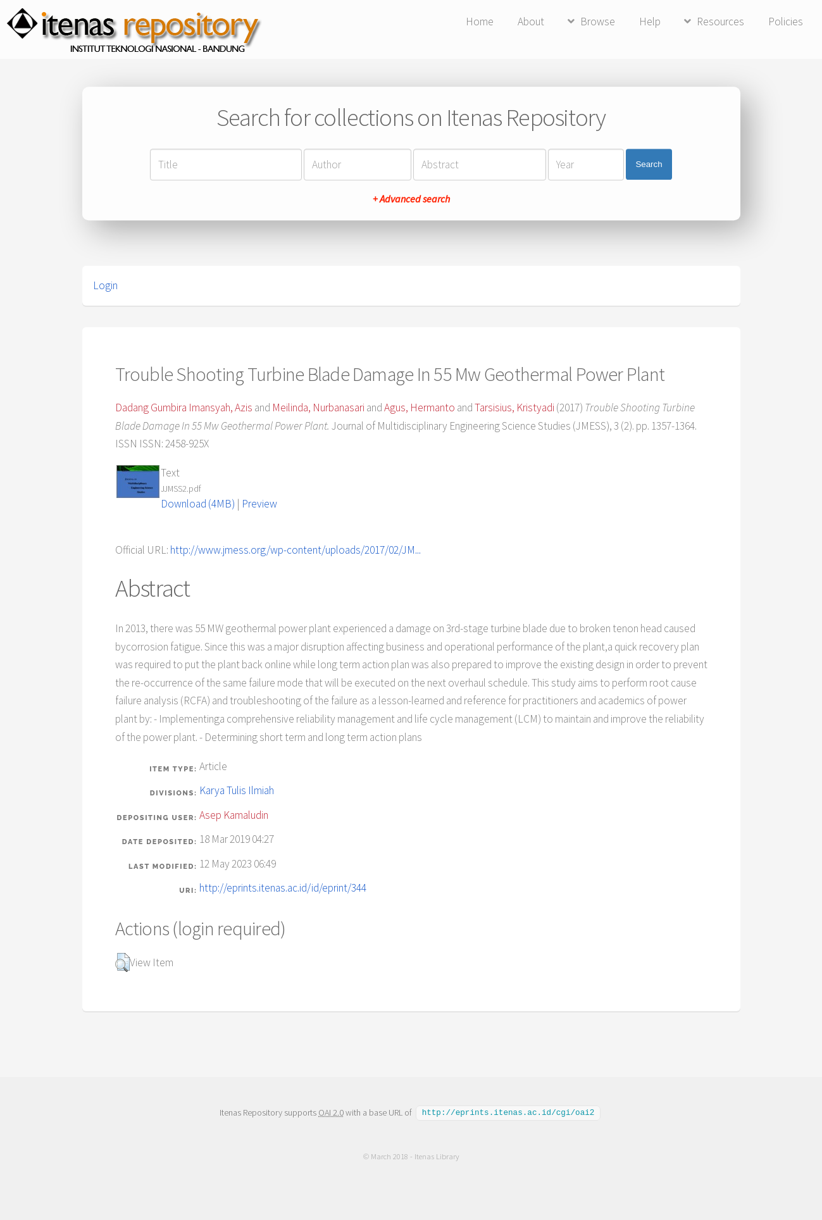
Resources (720, 21)
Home (480, 21)
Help (650, 21)
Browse (597, 21)
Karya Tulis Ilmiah (236, 790)
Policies (785, 21)
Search (648, 164)
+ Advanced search (411, 198)
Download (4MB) (198, 504)
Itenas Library (436, 1156)
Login (105, 285)
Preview (259, 504)
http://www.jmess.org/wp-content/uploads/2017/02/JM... (295, 550)
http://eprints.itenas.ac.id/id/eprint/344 (282, 888)
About (531, 21)
